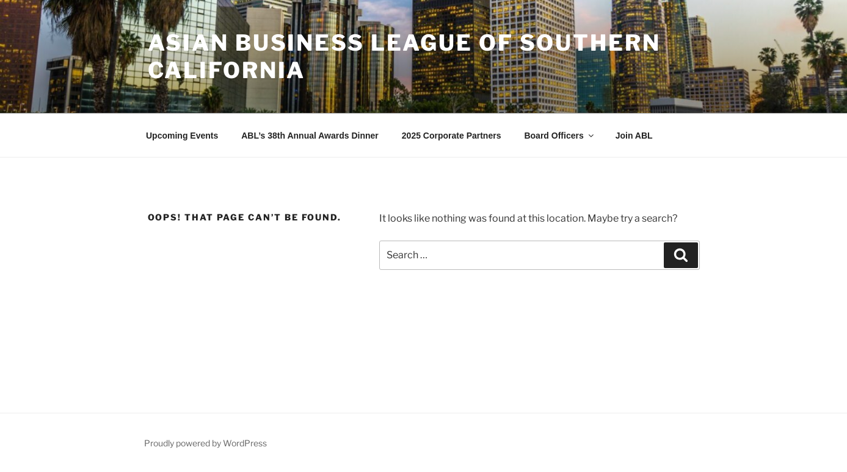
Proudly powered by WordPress (205, 443)
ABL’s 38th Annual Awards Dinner (310, 135)
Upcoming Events (182, 135)
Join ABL (634, 135)
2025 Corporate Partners (451, 135)
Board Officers (559, 135)
